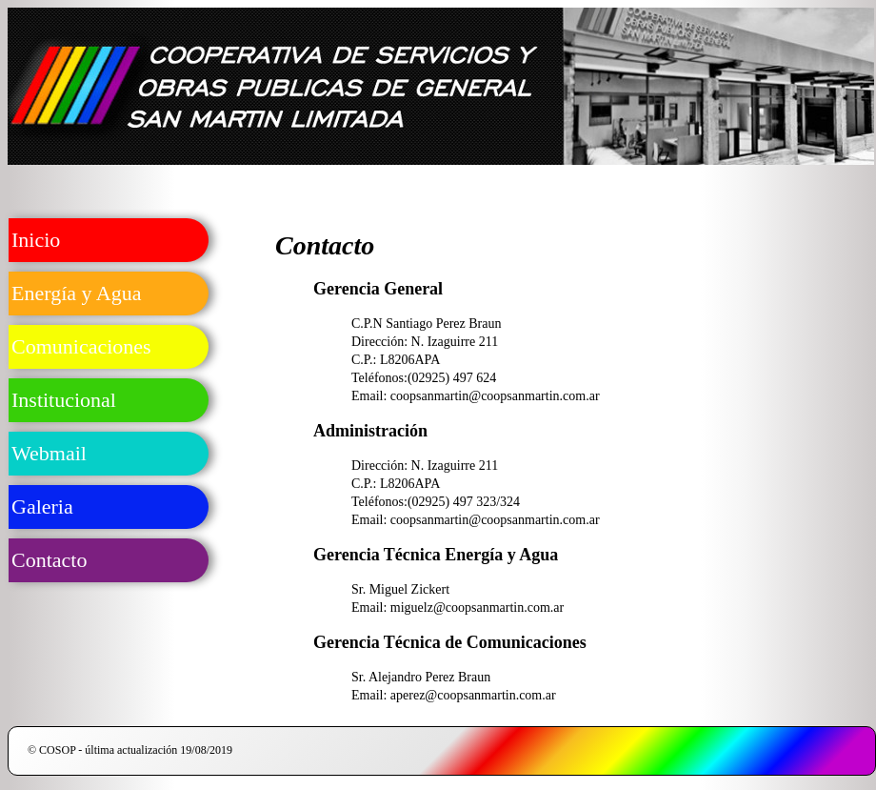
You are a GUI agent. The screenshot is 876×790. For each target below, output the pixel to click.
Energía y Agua (76, 293)
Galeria (42, 506)
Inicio (35, 240)
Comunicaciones (81, 346)
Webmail (49, 453)
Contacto (49, 560)
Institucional (63, 400)
